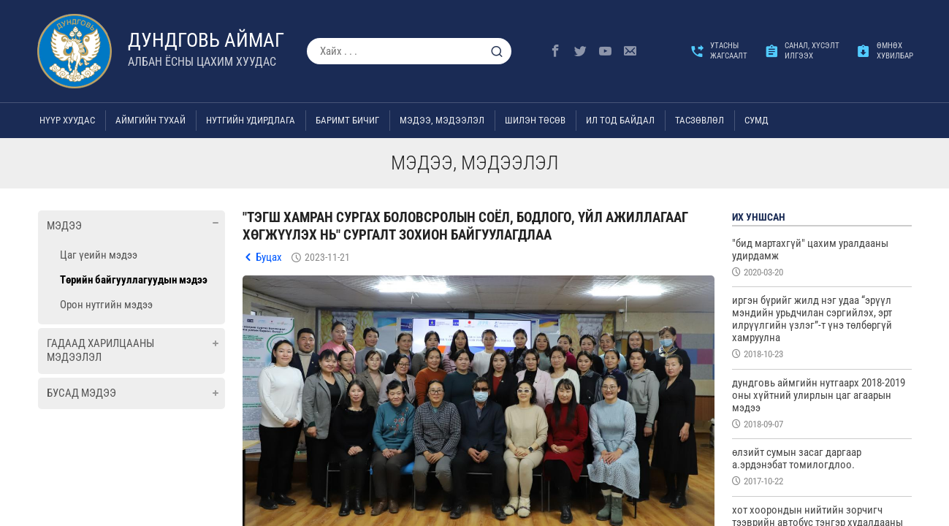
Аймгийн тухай (150, 120)
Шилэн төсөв (535, 120)
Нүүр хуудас (67, 120)
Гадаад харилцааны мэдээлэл (100, 351)
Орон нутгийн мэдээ (106, 304)
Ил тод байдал (620, 120)
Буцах (269, 257)
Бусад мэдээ (81, 393)
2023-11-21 (327, 257)
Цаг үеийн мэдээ (98, 255)
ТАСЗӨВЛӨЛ (699, 120)
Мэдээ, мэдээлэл (442, 120)
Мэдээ (64, 225)
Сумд (756, 120)
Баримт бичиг (347, 120)
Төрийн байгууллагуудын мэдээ (133, 279)
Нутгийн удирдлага (250, 120)
